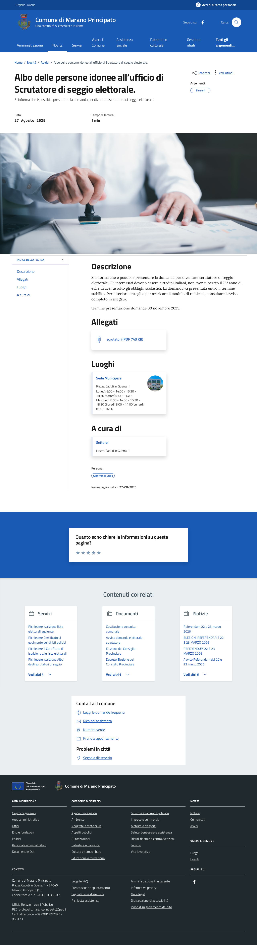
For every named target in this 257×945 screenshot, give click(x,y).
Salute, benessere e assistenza (151, 832)
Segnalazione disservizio (87, 894)
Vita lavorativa (140, 851)
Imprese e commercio (145, 819)
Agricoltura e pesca (84, 813)
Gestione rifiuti (193, 42)
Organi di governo (24, 813)
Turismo (136, 845)
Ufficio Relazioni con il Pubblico (32, 904)
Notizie (195, 813)
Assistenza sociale (124, 42)
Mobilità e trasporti (143, 825)
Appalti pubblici (81, 832)
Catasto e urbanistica (85, 845)
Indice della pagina (40, 260)
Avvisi (194, 825)
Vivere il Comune (98, 42)
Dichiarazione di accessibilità (149, 900)
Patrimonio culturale (158, 42)
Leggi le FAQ (79, 881)
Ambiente (78, 819)
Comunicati (197, 819)
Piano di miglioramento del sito (151, 906)
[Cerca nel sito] (236, 22)
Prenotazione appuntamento (90, 887)
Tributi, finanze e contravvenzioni (152, 838)
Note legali (138, 894)
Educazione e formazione (88, 858)
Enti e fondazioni (23, 832)
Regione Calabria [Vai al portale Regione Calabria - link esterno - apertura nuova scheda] (25, 5)
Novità (57, 45)
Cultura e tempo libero (86, 851)
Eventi (194, 859)
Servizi (77, 45)
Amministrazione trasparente (150, 881)
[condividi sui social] (200, 73)
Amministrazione (30, 45)
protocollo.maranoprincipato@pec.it (42, 909)
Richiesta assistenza (85, 900)
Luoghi (194, 852)
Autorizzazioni (80, 838)
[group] (51, 646)
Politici (16, 838)
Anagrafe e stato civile (86, 825)
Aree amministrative (25, 819)
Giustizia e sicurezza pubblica (150, 813)
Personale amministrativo (29, 845)
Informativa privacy (144, 887)
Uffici (15, 825)
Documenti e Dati (23, 851)
